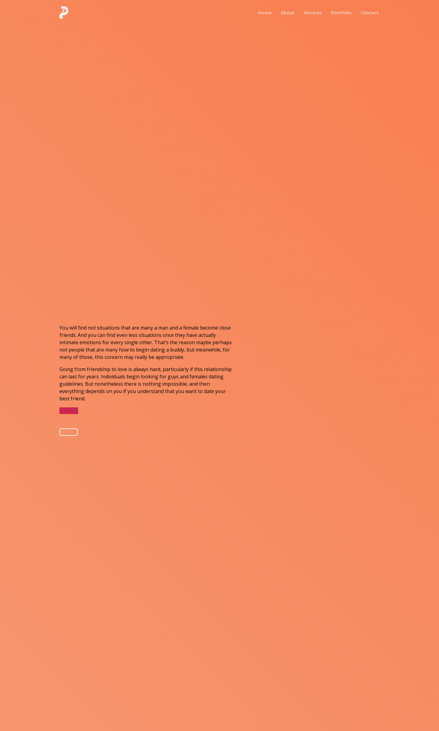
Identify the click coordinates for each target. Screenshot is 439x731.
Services (313, 12)
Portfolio (341, 12)
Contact (370, 12)
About (287, 12)
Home (265, 12)
